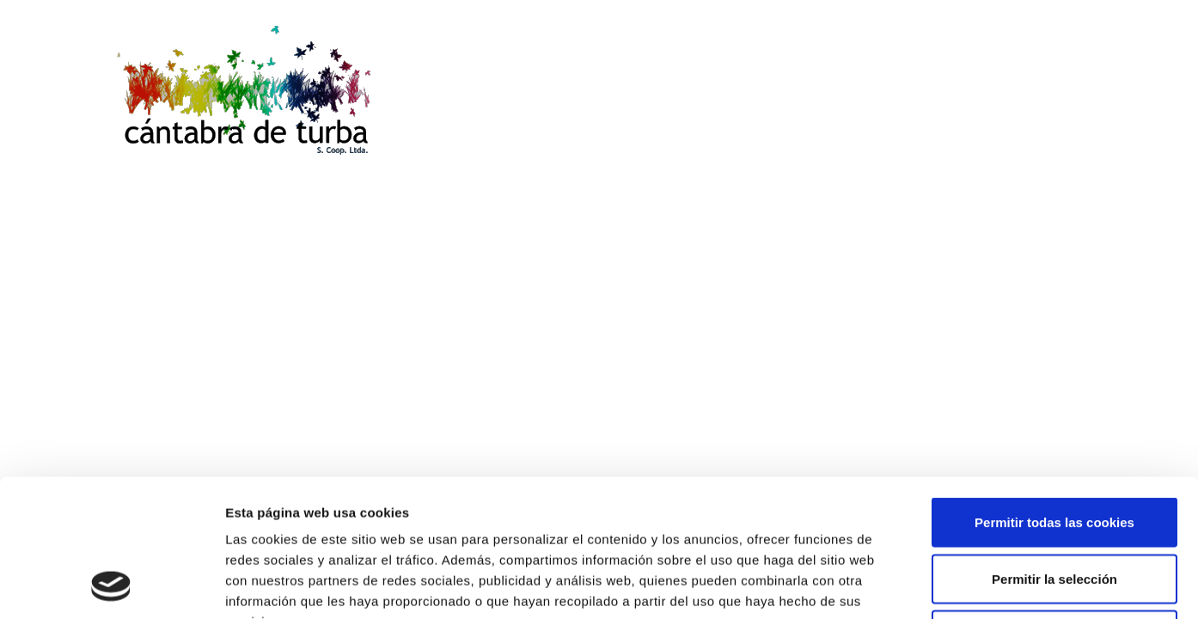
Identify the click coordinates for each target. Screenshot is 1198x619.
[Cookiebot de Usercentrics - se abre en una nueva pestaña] (111, 585)
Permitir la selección (1054, 450)
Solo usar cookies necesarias (1054, 506)
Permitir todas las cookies (1054, 393)
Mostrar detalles (923, 585)
